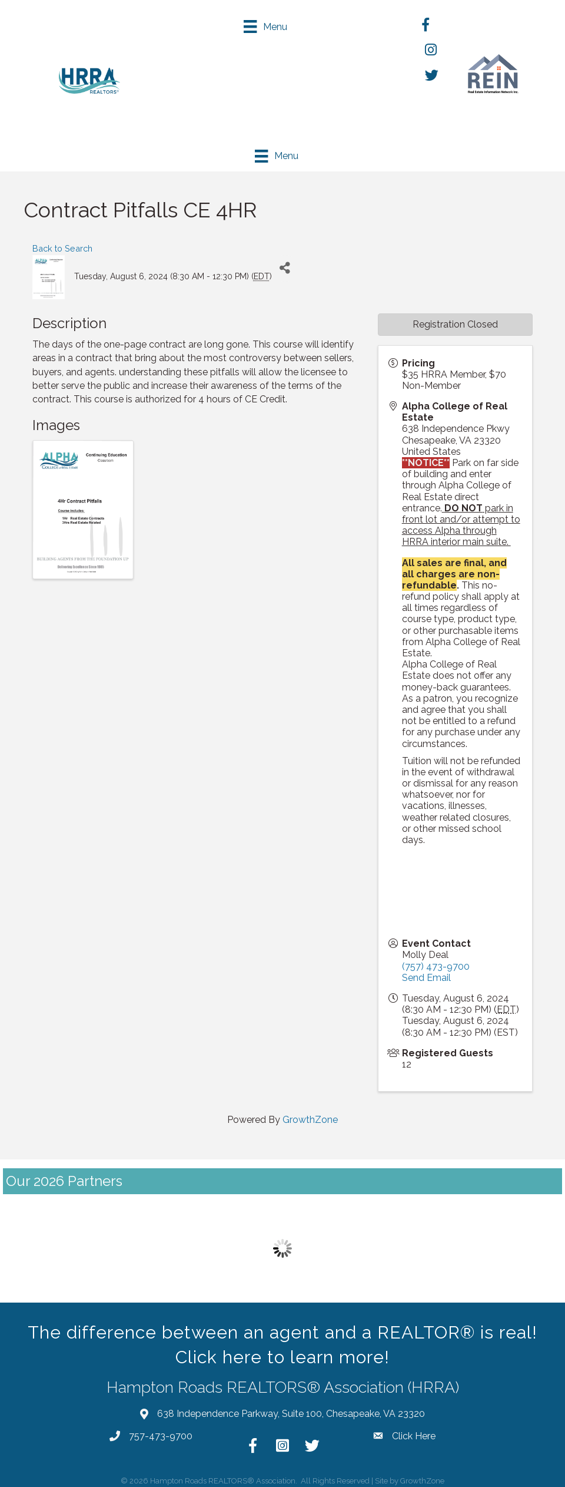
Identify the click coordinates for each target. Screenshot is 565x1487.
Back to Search (62, 245)
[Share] (285, 265)
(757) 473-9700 (436, 963)
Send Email (426, 974)
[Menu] (272, 26)
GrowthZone (310, 1116)
